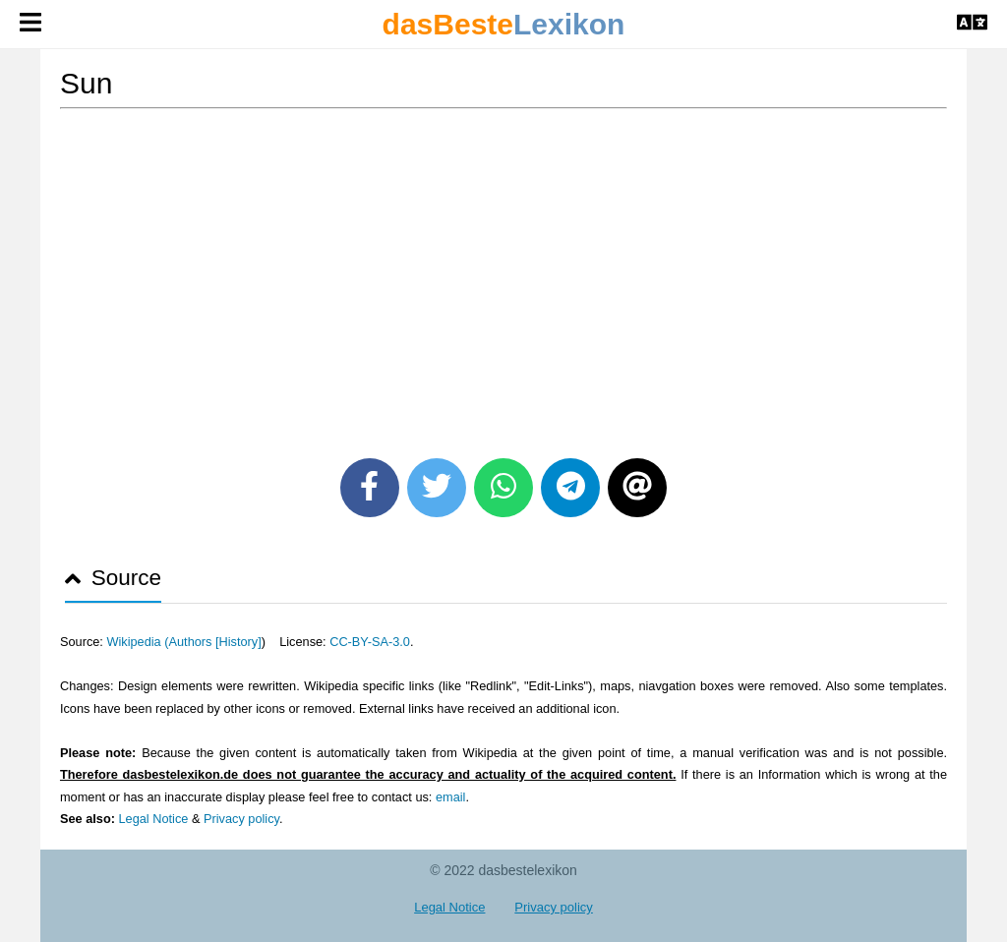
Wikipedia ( (137, 641)
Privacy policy (241, 818)
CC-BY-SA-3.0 (369, 641)
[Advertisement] (503, 276)
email (450, 797)
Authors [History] (215, 641)
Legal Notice (154, 818)
